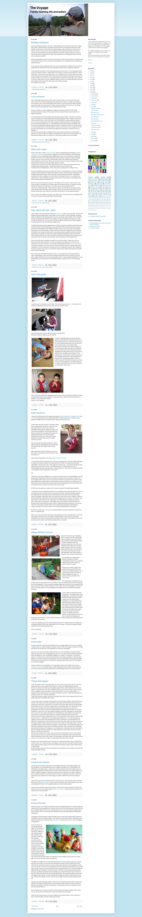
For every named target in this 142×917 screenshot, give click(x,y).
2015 (91, 73)
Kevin (78, 416)
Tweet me (90, 62)
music (91, 200)
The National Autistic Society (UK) (98, 216)
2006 (91, 92)
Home (57, 906)
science (99, 184)
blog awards (94, 191)
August (93, 102)
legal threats (98, 197)
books (40, 267)
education (90, 208)
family (36, 141)
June (92, 106)
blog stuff (97, 188)
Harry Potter (91, 197)
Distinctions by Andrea (95, 226)
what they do (107, 185)
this (69, 167)
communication (45, 267)
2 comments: (41, 404)
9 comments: (41, 87)
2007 (91, 89)
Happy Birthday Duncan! (42, 532)
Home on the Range (75, 243)
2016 (91, 71)
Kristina (33, 418)
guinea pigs (40, 141)
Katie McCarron (38, 413)
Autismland (56, 820)
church (91, 203)
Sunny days (36, 642)
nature (104, 200)
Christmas (100, 194)
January (93, 140)
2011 (91, 81)
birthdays (37, 89)
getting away (42, 89)
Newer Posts (35, 906)
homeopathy (106, 203)
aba (104, 190)
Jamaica (95, 206)
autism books (91, 193)
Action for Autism (51, 152)
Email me (90, 59)
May (92, 132)
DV (97, 202)
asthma (104, 206)
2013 (91, 77)
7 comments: (41, 139)
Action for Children (102, 199)
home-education (106, 180)
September (94, 100)
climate (93, 202)
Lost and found (37, 97)
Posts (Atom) (41, 908)
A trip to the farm (38, 803)
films (101, 191)
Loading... (90, 147)
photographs (48, 510)
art (91, 188)
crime (108, 206)
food (100, 208)
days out (93, 182)
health (109, 187)
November (94, 96)
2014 (91, 75)
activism (102, 202)
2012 (91, 79)
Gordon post (104, 205)
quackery (90, 184)
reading (50, 267)
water (94, 209)
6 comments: (41, 264)
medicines (90, 205)
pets (99, 193)
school (103, 193)
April (92, 134)
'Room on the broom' (58, 789)
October (93, 98)
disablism (96, 185)
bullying (90, 196)
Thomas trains (47, 141)
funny (109, 199)
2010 (91, 83)
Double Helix (97, 205)
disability (105, 179)
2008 (91, 87)
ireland (99, 200)
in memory (107, 208)
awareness (108, 202)
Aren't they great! (38, 274)
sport (109, 188)
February (93, 138)
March (93, 136)
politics (109, 190)
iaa (103, 208)
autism (36, 267)
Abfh (61, 416)
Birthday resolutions (40, 42)
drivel (104, 188)
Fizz (59, 653)
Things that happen (39, 681)
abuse (107, 194)
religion (89, 209)
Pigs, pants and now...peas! (43, 210)
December (94, 93)
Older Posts (79, 906)
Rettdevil (73, 416)
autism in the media (39, 202)
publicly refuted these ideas (59, 458)
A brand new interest (40, 762)
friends (103, 187)
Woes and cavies (38, 149)
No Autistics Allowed (94, 228)
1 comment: (41, 795)
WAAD (100, 206)
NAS (95, 200)
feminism (95, 208)
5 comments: (41, 901)
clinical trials (98, 203)
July (92, 104)
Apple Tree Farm (58, 213)
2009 (91, 85)
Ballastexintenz (67, 416)
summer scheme (105, 196)
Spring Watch (45, 782)
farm (70, 304)
